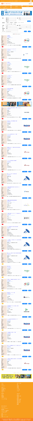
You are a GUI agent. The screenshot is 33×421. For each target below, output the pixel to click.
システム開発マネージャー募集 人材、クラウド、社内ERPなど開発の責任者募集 (15, 239)
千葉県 (18, 397)
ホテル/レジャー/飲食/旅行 (5, 410)
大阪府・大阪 (18, 401)
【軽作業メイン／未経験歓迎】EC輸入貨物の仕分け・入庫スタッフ (14, 279)
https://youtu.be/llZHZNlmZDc (10, 248)
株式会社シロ (8, 109)
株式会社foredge (9, 149)
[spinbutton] (14, 26)
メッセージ (2, 386)
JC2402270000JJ (9, 227)
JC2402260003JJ (9, 240)
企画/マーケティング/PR (4, 416)
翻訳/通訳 (2, 409)
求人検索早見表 (3, 388)
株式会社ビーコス (9, 175)
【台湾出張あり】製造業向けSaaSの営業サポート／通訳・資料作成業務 (14, 358)
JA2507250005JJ (9, 333)
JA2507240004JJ (9, 148)
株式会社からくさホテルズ (10, 307)
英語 (17, 384)
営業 (2, 415)
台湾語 (18, 387)
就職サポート (3, 387)
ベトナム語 (18, 389)
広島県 (18, 403)
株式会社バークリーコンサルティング (11, 215)
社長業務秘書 (8, 35)
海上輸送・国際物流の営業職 (10, 88)
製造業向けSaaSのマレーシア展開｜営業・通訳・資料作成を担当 (13, 147)
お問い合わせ (3, 390)
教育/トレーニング (3, 414)
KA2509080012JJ (9, 108)
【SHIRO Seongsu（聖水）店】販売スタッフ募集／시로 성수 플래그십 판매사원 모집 (15, 107)
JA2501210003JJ (9, 214)
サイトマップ (3, 385)
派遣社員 (2, 397)
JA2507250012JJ (9, 306)
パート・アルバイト (4, 398)
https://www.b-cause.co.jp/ (10, 181)
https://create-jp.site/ (9, 69)
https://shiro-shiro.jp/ (9, 115)
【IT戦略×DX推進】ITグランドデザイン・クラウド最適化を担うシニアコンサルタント (15, 213)
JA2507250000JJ (9, 346)
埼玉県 (18, 398)
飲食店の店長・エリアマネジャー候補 (11, 292)
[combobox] (10, 18)
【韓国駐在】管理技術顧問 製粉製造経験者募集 (12, 200)
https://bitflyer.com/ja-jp (9, 194)
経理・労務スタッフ (9, 266)
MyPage (2, 384)
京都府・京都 (18, 400)
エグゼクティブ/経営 (4, 411)
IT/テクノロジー (3, 407)
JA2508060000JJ (9, 293)
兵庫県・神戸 (18, 402)
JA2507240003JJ (9, 359)
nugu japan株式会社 (9, 77)
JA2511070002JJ (9, 89)
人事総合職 (8, 62)
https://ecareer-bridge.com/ (10, 207)
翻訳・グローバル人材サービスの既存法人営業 (12, 173)
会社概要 (2, 389)
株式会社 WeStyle (9, 122)
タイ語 (18, 390)
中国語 (18, 386)
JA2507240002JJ (9, 161)
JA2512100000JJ (9, 36)
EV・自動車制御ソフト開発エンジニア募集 (11, 332)
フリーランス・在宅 (4, 399)
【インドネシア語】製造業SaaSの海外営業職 (11, 160)
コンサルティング (3, 412)
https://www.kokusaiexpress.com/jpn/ (11, 43)
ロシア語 (18, 388)
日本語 (18, 385)
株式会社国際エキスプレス (10, 37)
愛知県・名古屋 (19, 399)
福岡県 (18, 404)
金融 (2, 413)
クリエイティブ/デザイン (4, 408)
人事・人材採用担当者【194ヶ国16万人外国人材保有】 (12, 226)
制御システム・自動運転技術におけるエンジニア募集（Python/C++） (14, 345)
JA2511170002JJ (9, 76)
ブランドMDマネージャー (9, 75)
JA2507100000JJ (9, 174)
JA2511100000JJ (9, 280)
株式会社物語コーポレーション (10, 294)
